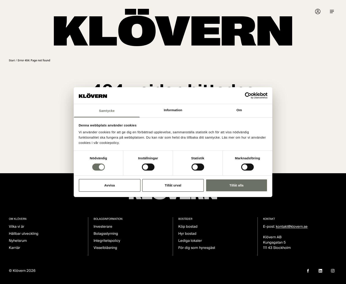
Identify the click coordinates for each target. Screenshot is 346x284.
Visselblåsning (105, 247)
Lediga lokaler (190, 240)
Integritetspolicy (107, 240)
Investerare (103, 226)
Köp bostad (187, 226)
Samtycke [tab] (107, 111)
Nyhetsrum (18, 240)
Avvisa (109, 185)
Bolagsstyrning (106, 233)
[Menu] (332, 11)
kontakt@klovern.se (292, 226)
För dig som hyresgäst (196, 247)
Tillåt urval (173, 185)
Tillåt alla (236, 185)
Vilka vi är (16, 226)
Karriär (14, 247)
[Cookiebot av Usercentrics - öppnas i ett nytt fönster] (248, 95)
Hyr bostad (187, 233)
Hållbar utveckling (23, 233)
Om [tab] (239, 110)
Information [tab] (173, 110)
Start (12, 60)
